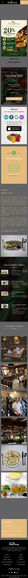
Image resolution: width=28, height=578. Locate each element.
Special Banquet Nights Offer (19, 305)
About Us (7, 557)
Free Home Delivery (18, 281)
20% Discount (16, 270)
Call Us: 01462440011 (14, 62)
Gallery (21, 557)
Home (7, 554)
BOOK (25, 308)
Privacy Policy (21, 562)
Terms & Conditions (7, 562)
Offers (21, 554)
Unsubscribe (21, 564)
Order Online (7, 559)
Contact (21, 559)
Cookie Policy (7, 564)
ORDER (24, 270)
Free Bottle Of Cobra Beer (18, 293)
